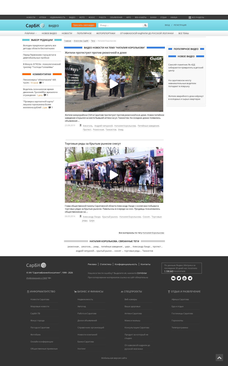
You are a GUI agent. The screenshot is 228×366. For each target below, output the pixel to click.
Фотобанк (35, 334)
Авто (128, 17)
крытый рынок (104, 250)
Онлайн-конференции (41, 341)
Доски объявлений (87, 320)
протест (157, 246)
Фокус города (37, 320)
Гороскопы (177, 320)
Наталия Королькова (125, 125)
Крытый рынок (110, 216)
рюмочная (73, 246)
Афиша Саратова (180, 299)
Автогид (82, 306)
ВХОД (167, 25)
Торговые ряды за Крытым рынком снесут (93, 143)
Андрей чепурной (103, 125)
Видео (72, 17)
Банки (153, 17)
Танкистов (111, 129)
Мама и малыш (132, 320)
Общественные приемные (44, 348)
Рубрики (31, 33)
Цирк (92, 220)
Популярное (84, 33)
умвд (96, 246)
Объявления (116, 17)
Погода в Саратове (40, 327)
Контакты (145, 264)
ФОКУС (92, 17)
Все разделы (196, 17)
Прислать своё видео (83, 25)
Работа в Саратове (87, 313)
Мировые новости (39, 306)
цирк (127, 246)
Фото (82, 17)
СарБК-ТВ (35, 313)
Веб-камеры (140, 17)
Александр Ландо (91, 216)
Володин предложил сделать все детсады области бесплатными (39, 47)
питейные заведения (111, 246)
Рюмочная (98, 129)
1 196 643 (168, 271)
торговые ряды (132, 250)
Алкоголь (88, 125)
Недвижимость (57, 17)
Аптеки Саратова (133, 313)
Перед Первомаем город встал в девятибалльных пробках (39, 56)
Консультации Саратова (137, 327)
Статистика (105, 264)
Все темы (183, 33)
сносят (118, 250)
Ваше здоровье (132, 306)
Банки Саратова (86, 341)
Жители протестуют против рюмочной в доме (96, 52)
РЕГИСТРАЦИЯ (180, 25)
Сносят (146, 216)
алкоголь (86, 246)
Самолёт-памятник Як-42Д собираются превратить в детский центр (185, 67)
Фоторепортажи (105, 33)
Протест (87, 129)
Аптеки (42, 17)
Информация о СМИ (36, 278)
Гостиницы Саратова (182, 313)
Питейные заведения (148, 125)
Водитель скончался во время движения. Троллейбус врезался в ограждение (40, 92)
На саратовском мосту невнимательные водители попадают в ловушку (182, 83)
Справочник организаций (91, 327)
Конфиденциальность (126, 264)
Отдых (163, 17)
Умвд (120, 129)
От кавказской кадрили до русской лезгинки (147, 33)
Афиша (173, 17)
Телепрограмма (180, 327)
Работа (102, 17)
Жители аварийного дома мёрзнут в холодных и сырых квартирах (186, 97)
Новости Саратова (39, 299)
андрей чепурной (85, 250)
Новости (30, 17)
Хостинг (82, 348)
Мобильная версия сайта (114, 357)
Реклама (92, 264)
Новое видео (49, 33)
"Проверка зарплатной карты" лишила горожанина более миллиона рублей (38, 104)
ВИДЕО (54, 26)
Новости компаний (87, 334)
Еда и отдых (178, 306)
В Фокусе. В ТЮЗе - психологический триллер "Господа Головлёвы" (42, 66)
